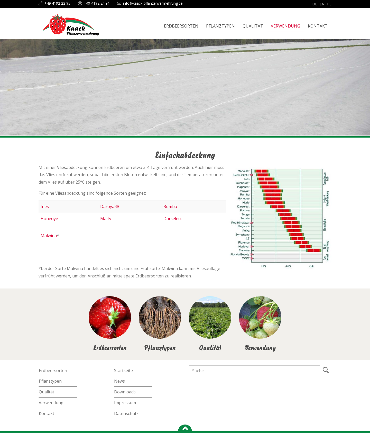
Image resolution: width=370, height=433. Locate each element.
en (322, 4)
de (314, 4)
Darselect (172, 218)
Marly (105, 218)
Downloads (125, 392)
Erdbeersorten (53, 370)
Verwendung (51, 402)
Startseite (123, 370)
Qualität (46, 392)
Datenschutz (126, 413)
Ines (45, 206)
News (119, 381)
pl (329, 4)
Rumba (170, 206)
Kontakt (46, 413)
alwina (50, 235)
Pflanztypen (50, 381)
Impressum (125, 402)
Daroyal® (109, 206)
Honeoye (49, 218)
